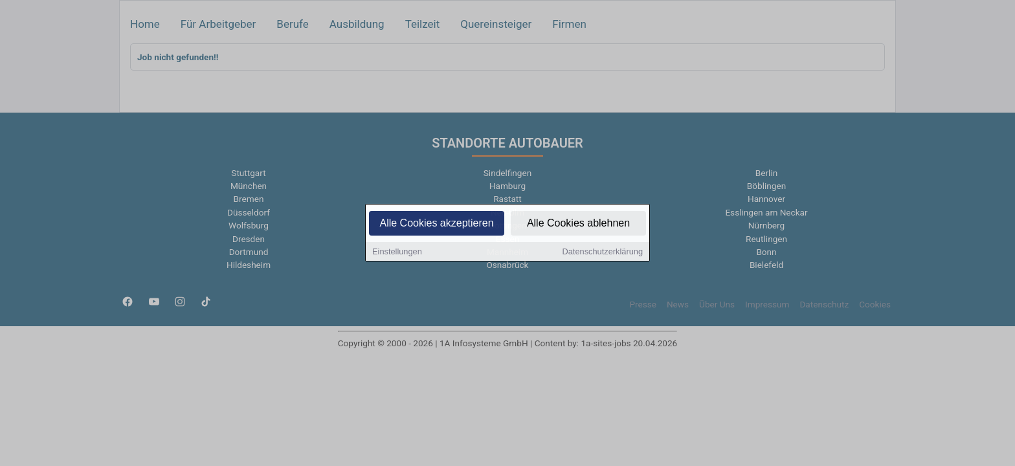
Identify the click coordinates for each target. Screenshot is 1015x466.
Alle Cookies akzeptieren (436, 224)
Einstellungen (397, 253)
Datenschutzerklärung (603, 253)
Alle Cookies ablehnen (578, 224)
